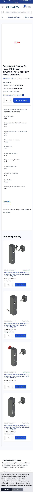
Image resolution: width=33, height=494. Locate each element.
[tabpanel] (17, 42)
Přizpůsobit (18, 489)
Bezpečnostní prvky (14, 17)
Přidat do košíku (21, 100)
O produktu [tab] (6, 201)
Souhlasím (6, 489)
